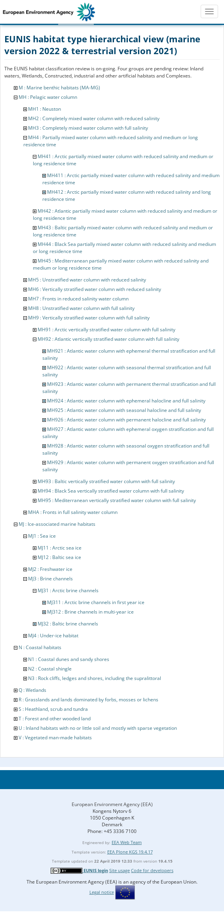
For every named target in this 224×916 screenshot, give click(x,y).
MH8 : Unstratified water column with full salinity (81, 308)
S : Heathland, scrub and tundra (53, 709)
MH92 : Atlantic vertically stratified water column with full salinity (108, 339)
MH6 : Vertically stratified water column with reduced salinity (94, 289)
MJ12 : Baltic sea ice (59, 557)
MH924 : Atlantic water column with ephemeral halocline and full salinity (126, 400)
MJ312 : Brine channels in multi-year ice (90, 611)
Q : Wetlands (32, 690)
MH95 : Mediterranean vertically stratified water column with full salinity (117, 500)
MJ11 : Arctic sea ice (60, 547)
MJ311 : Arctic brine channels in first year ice (95, 602)
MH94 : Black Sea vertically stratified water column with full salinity (111, 490)
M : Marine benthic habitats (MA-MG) (59, 87)
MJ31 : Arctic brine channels (68, 590)
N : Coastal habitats (40, 647)
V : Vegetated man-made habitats (55, 737)
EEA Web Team (127, 842)
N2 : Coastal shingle (50, 668)
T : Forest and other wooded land (55, 718)
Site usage (119, 870)
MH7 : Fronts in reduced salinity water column (78, 298)
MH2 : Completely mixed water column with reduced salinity (93, 118)
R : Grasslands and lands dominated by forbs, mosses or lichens (88, 699)
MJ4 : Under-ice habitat (53, 635)
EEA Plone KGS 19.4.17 (130, 852)
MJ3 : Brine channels (50, 578)
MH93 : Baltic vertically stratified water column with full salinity (106, 481)
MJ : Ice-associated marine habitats (57, 524)
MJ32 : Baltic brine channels (68, 623)
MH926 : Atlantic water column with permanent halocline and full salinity (126, 419)
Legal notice (101, 892)
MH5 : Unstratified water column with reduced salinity (87, 279)
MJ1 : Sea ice (42, 536)
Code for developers (152, 870)
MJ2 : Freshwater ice (50, 569)
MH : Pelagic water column (48, 97)
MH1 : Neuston (44, 109)
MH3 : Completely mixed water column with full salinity (88, 128)
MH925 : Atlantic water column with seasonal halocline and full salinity (124, 410)
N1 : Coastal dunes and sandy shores (68, 659)
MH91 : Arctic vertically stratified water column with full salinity (106, 329)
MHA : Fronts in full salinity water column (73, 512)
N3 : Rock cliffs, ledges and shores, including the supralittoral (94, 678)
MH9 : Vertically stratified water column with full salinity (89, 317)
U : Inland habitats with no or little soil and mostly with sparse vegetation (98, 728)
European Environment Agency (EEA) (112, 804)
